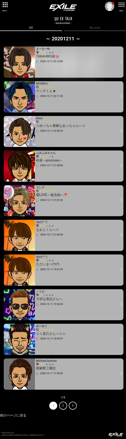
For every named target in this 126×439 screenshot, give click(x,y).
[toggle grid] (4, 4)
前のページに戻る (13, 415)
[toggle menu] (121, 4)
